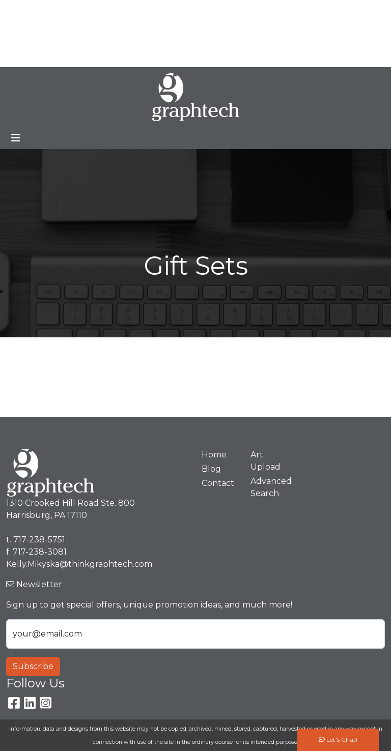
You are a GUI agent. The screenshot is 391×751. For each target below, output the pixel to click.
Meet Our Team (74, 11)
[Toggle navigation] (15, 138)
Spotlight (29, 56)
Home (22, 11)
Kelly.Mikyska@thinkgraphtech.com (295, 33)
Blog (123, 11)
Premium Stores (43, 33)
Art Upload (105, 33)
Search (239, 11)
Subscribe (33, 666)
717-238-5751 (339, 11)
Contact (151, 33)
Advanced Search (268, 487)
